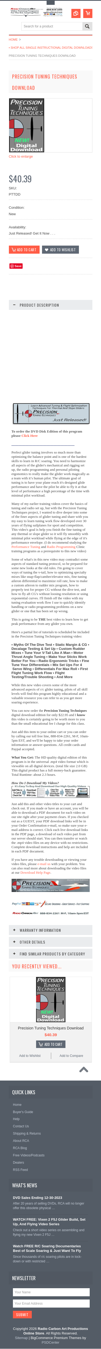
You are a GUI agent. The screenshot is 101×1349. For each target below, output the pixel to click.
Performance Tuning (26, 547)
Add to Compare (71, 1056)
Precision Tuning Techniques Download (50, 1028)
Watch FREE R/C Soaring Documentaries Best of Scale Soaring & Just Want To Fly (47, 1248)
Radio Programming (61, 547)
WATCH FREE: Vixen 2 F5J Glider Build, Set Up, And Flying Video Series (49, 1222)
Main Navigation (13, 26)
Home (13, 39)
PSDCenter (51, 1342)
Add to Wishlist (29, 1056)
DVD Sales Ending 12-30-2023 (37, 1198)
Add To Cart (53, 1044)
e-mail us (43, 864)
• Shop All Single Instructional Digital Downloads (51, 47)
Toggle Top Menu (51, 3)
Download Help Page (35, 872)
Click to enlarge (21, 156)
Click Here (30, 436)
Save (18, 266)
